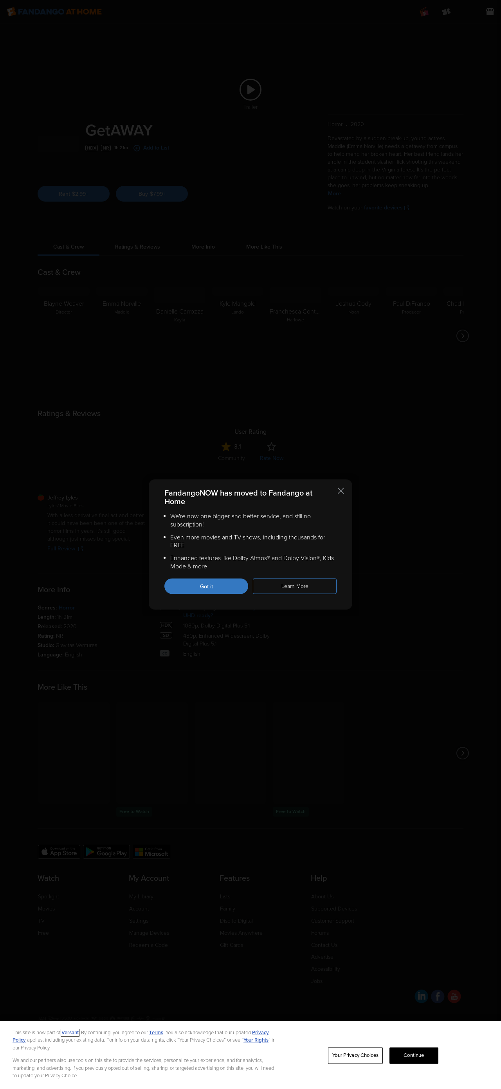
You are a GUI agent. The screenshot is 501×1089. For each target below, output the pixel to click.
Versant (70, 1033)
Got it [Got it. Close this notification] (206, 586)
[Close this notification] (341, 491)
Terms (156, 1033)
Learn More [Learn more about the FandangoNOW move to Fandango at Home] (294, 585)
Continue (414, 1055)
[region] (250, 1055)
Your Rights (256, 1040)
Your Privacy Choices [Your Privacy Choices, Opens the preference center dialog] (355, 1055)
